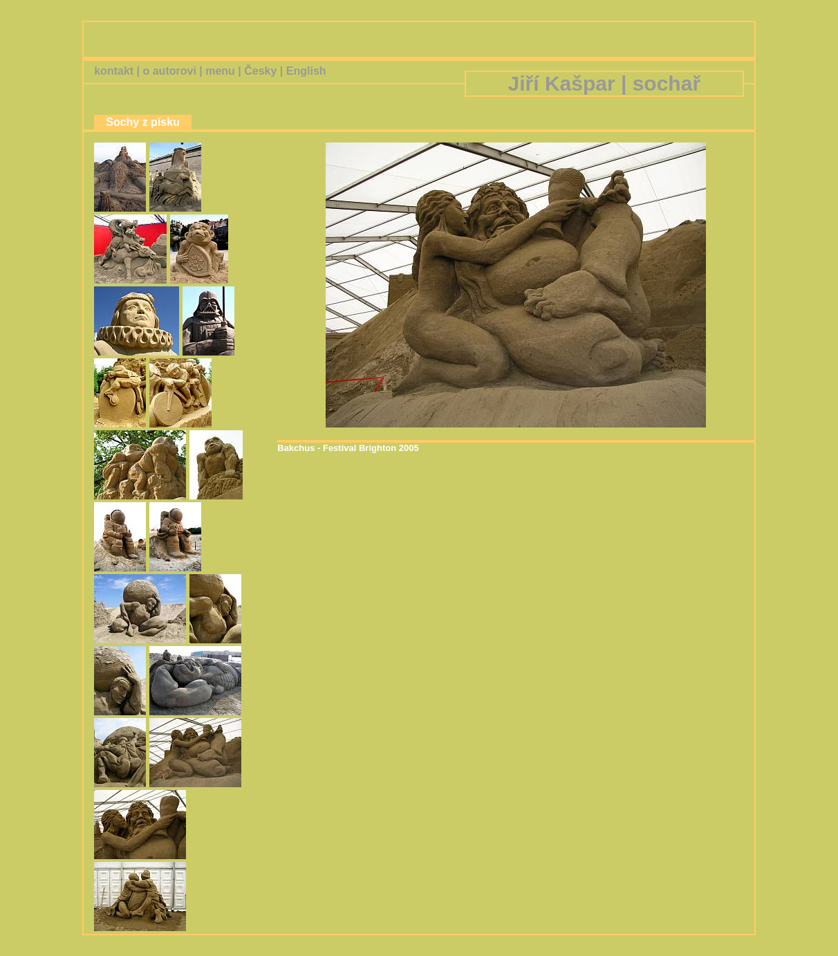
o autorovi (169, 71)
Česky (260, 71)
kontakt (113, 71)
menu (220, 71)
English (306, 71)
